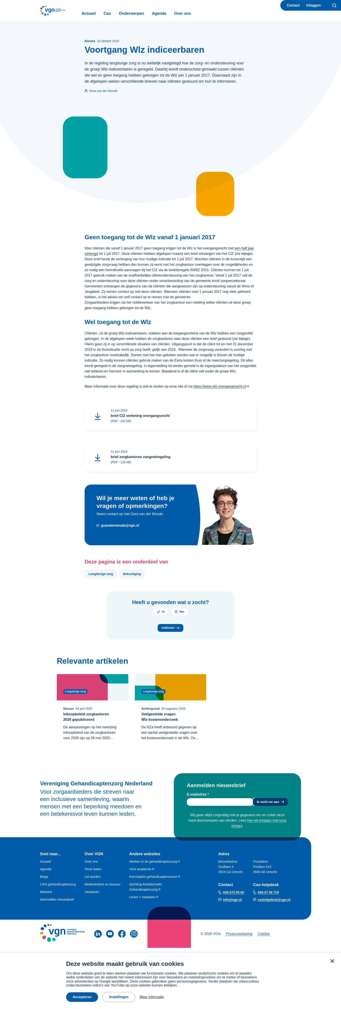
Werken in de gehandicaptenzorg (154, 866)
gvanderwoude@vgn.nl (120, 527)
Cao (120, 13)
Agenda (171, 13)
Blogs (44, 881)
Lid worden (92, 881)
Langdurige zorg (102, 575)
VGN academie (142, 873)
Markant (46, 896)
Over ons (195, 13)
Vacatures (92, 896)
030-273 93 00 (233, 897)
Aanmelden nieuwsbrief (57, 904)
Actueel (101, 13)
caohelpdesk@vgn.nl (274, 904)
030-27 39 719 (268, 897)
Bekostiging (137, 575)
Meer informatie (152, 997)
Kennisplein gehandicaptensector (155, 881)
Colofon (264, 938)
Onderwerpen (144, 13)
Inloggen (313, 5)
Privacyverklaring (239, 938)
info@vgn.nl (232, 904)
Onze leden (93, 873)
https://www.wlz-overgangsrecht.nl (222, 386)
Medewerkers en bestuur (102, 888)
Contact (293, 5)
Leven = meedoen (144, 901)
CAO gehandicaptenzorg (58, 888)
